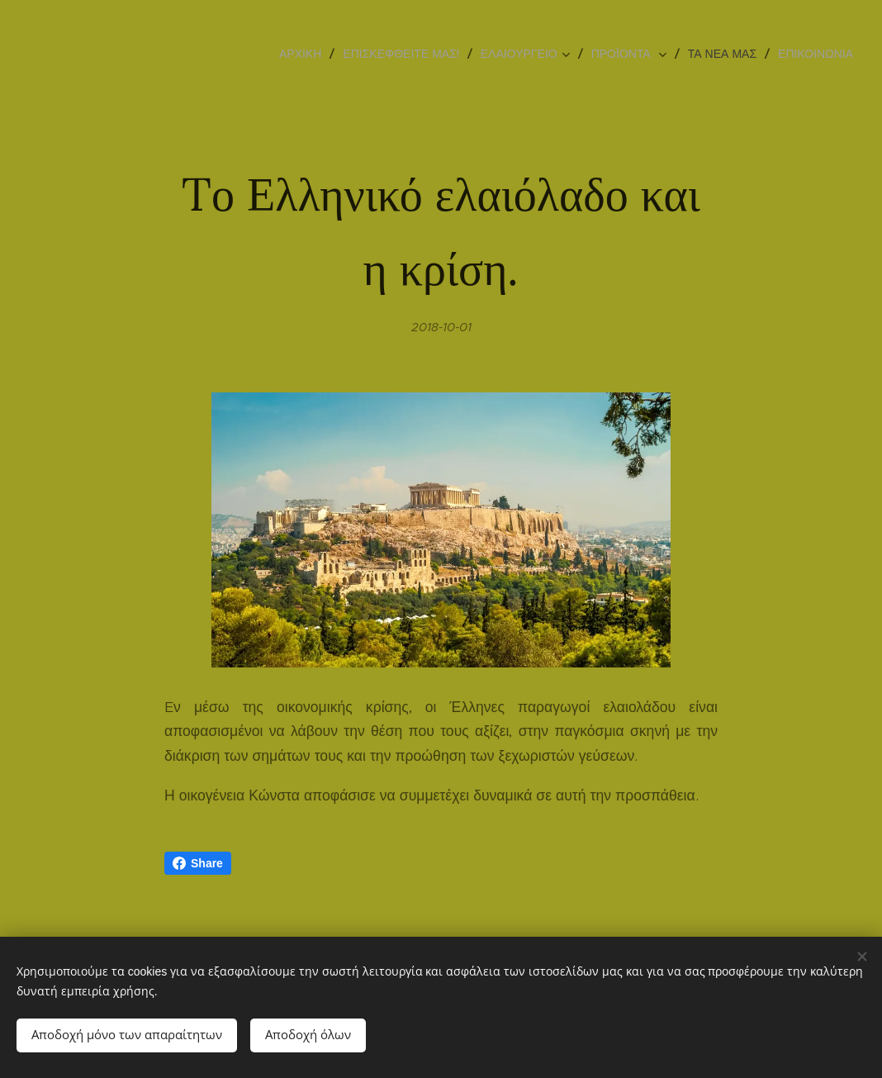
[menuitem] (304, 53)
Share (198, 863)
